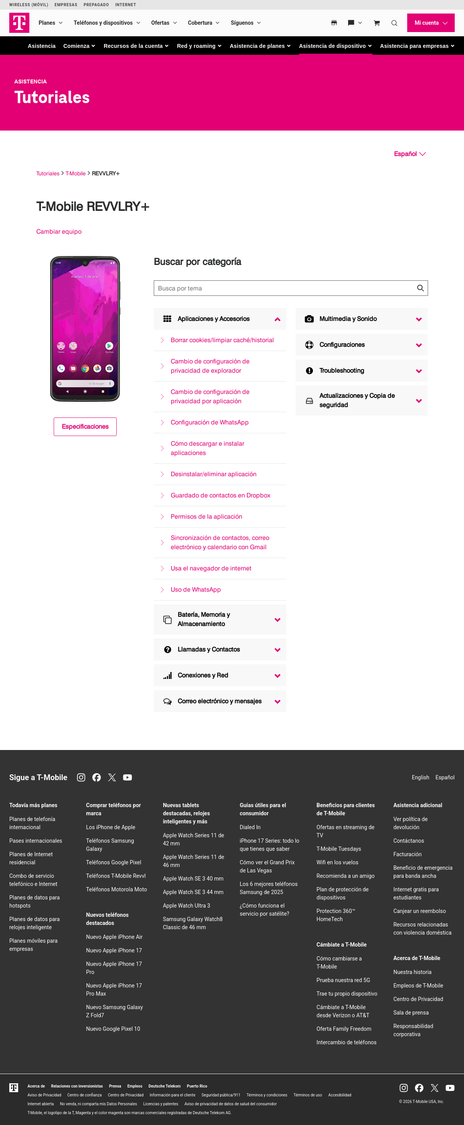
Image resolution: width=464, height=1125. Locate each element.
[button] (79, 46)
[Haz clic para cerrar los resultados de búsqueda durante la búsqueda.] (420, 288)
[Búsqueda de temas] (291, 288)
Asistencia (42, 46)
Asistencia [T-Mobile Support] (30, 81)
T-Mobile (76, 173)
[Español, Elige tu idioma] (410, 154)
